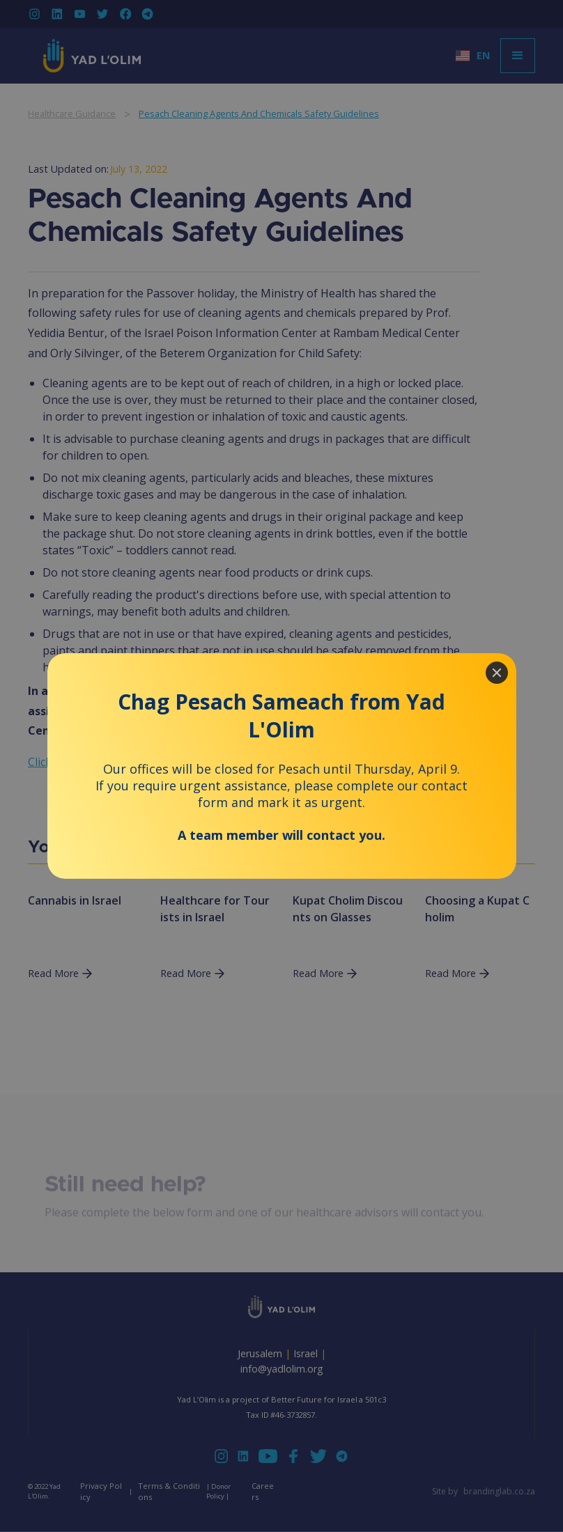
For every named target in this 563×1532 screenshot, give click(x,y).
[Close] (497, 673)
